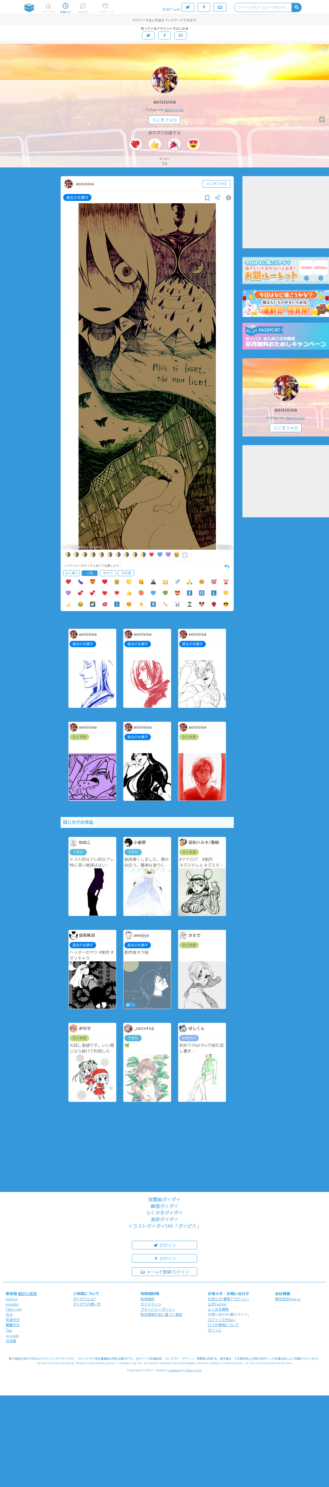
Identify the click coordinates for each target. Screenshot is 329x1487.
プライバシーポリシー (158, 1309)
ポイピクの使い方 (87, 1304)
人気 (90, 573)
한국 (9, 1314)
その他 (126, 573)
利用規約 (147, 1298)
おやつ (108, 573)
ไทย (9, 1330)
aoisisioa (164, 101)
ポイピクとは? (84, 1298)
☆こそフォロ (164, 120)
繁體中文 (13, 1324)
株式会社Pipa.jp (287, 1298)
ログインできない (221, 1319)
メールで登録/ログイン (164, 1271)
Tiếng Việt (14, 1309)
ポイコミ (215, 1330)
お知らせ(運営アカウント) (228, 1298)
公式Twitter (217, 1304)
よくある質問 (218, 1309)
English (12, 1298)
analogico (175, 1370)
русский (12, 1335)
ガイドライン (151, 1304)
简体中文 (13, 1319)
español (12, 1304)
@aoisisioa (174, 109)
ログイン (164, 1245)
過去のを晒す (77, 197)
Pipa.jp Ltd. (194, 1370)
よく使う (71, 573)
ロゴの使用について (223, 1324)
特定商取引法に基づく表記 (161, 1314)
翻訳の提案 (27, 1293)
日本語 (11, 1340)
